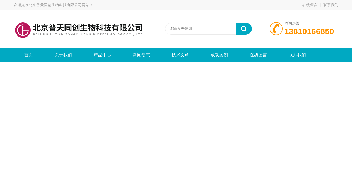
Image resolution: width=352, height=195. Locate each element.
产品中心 (102, 55)
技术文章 (180, 55)
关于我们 (63, 55)
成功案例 (219, 55)
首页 (28, 55)
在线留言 (310, 5)
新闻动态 (141, 55)
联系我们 (330, 5)
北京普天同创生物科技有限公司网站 (59, 5)
